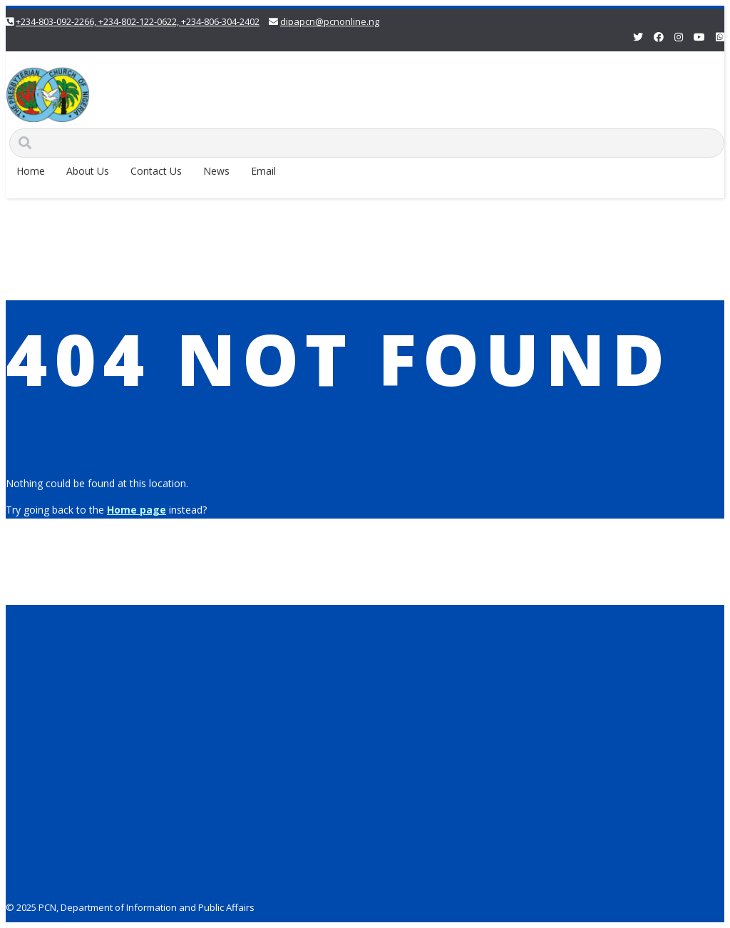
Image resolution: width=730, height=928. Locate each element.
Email (263, 171)
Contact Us (156, 171)
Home (30, 171)
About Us (87, 171)
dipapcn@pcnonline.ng (329, 21)
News (216, 171)
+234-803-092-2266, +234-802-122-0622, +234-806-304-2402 (137, 21)
